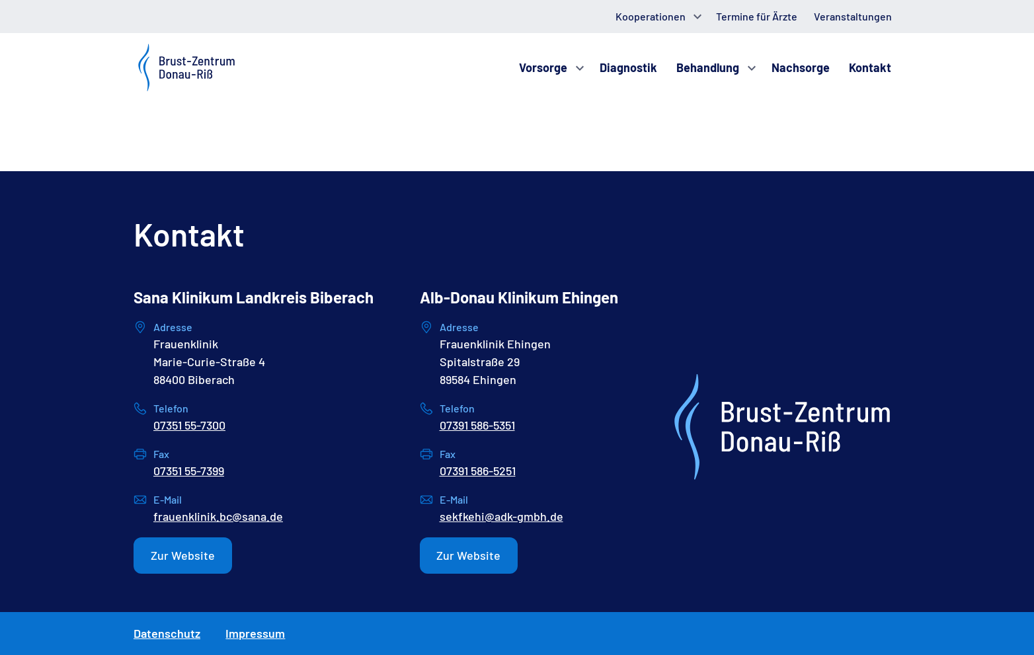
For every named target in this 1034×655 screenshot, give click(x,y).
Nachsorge (801, 67)
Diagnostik (628, 67)
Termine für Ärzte (756, 16)
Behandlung (707, 67)
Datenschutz (167, 633)
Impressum (255, 633)
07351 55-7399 (188, 470)
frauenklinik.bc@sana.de (218, 516)
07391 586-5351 (477, 425)
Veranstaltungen (853, 16)
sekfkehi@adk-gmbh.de (501, 516)
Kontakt (870, 67)
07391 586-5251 (478, 470)
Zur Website (183, 555)
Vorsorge (543, 67)
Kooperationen (651, 16)
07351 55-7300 (189, 425)
